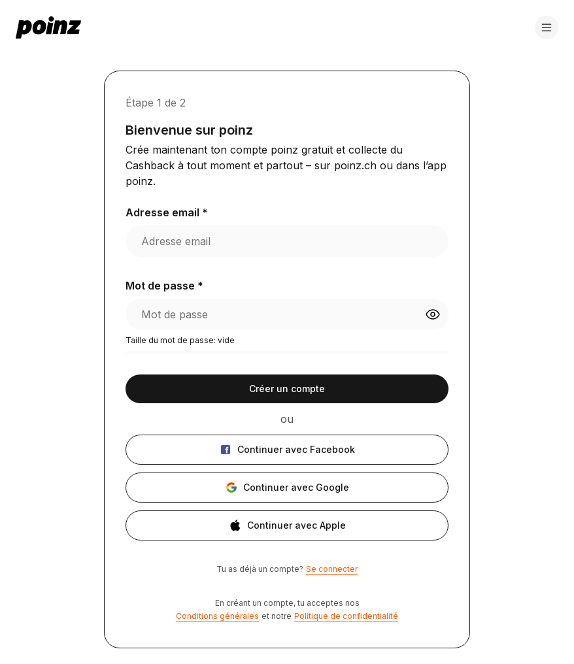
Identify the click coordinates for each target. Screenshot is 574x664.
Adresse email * (167, 212)
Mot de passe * (164, 285)
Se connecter (332, 569)
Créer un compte (287, 388)
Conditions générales (217, 616)
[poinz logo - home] (48, 27)
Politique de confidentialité (346, 616)
